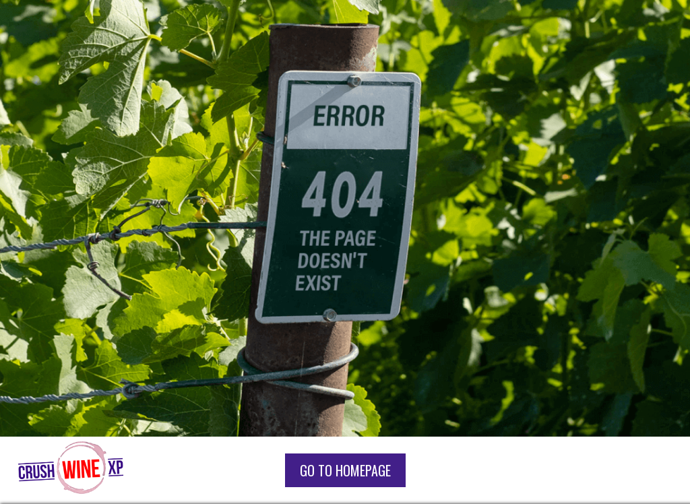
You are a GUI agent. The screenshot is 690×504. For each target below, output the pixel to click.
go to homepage (345, 470)
